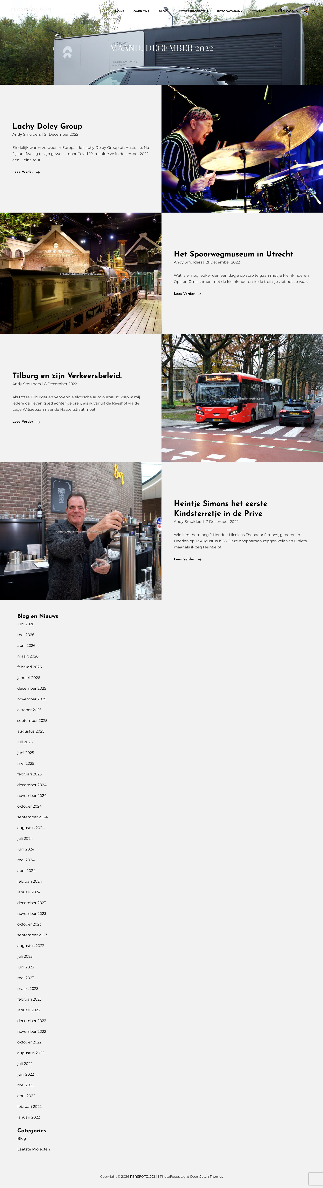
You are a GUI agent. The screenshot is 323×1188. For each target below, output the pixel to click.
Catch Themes (211, 1177)
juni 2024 (25, 849)
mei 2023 (25, 978)
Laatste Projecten (192, 11)
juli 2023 (25, 956)
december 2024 (32, 785)
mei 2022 (25, 1085)
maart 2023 (27, 988)
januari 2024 (28, 892)
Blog (163, 11)
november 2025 (31, 699)
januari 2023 (28, 1010)
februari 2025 (29, 774)
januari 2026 (28, 677)
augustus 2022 (30, 1053)
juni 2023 (25, 967)
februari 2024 (29, 881)
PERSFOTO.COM (31, 9)
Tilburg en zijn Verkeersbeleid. (67, 376)
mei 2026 (25, 635)
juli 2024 (25, 838)
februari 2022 (29, 1106)
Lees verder (26, 172)
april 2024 (26, 870)
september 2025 (32, 720)
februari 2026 (29, 667)
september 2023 (32, 935)
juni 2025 (25, 752)
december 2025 (31, 688)
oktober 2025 (29, 710)
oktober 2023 (29, 924)
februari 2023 (29, 999)
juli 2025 (25, 742)
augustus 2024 (31, 828)
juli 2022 (25, 1063)
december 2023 (31, 903)
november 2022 (31, 1031)
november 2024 (32, 795)
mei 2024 (26, 860)
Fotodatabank (229, 11)
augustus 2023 (30, 945)
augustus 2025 (30, 731)
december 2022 (31, 1021)
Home (119, 11)
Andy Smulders (26, 134)
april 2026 (26, 645)
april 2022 (26, 1096)
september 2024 (32, 817)
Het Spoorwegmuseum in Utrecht (233, 254)
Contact (259, 11)
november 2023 (31, 913)
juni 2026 (25, 624)
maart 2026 (28, 656)
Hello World (286, 11)
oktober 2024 (29, 806)
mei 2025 (25, 763)
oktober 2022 (29, 1042)
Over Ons (141, 11)
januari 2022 (28, 1117)
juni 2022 (25, 1074)
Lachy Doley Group (47, 127)
